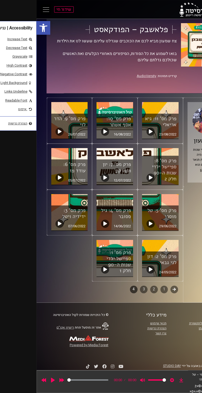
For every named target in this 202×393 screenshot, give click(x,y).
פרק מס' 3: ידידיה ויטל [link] (37, 213)
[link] (7, 28)
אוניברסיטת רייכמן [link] (175, 328)
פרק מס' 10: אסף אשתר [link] (82, 121)
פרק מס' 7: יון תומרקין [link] (80, 167)
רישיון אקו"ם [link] (28, 327)
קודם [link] (138, 289)
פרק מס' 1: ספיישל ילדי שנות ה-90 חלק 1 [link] (82, 261)
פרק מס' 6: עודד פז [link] (38, 167)
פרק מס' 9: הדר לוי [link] (33, 121)
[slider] (51, 379)
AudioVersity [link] (110, 76)
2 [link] (117, 289)
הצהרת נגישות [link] (120, 328)
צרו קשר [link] (124, 333)
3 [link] (107, 289)
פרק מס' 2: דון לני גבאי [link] (125, 259)
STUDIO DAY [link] (135, 366)
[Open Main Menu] (9, 9)
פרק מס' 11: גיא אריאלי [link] (124, 121)
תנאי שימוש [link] (122, 323)
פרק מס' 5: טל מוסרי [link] (125, 213)
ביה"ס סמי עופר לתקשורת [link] (170, 323)
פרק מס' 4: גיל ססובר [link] (79, 213)
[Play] (16, 380)
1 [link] (128, 289)
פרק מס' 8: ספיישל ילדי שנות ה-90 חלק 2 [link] (127, 169)
